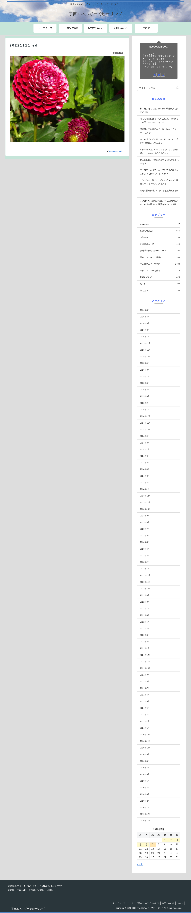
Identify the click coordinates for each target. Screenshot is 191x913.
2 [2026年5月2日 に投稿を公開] (171, 840)
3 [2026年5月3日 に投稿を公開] (177, 840)
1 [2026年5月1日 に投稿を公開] (165, 840)
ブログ (180, 903)
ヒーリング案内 (135, 903)
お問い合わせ (168, 903)
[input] (158, 88)
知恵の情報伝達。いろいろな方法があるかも (159, 192)
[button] (177, 87)
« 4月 (140, 864)
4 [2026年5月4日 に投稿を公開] (140, 844)
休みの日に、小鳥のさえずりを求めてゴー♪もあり (159, 162)
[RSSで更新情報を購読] (163, 75)
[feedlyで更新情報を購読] (159, 75)
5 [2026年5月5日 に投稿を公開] (146, 844)
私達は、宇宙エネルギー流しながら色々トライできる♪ (159, 131)
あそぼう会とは (152, 903)
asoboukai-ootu (158, 46)
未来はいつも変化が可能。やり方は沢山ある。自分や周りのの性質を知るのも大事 (159, 202)
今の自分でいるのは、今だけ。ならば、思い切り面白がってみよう (159, 141)
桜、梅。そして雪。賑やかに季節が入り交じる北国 (159, 110)
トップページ (119, 903)
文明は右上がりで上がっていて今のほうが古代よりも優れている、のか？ (159, 172)
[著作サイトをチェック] (155, 75)
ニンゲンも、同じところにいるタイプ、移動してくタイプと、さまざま (159, 182)
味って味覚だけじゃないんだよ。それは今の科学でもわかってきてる (159, 120)
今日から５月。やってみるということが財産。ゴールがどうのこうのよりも (159, 151)
